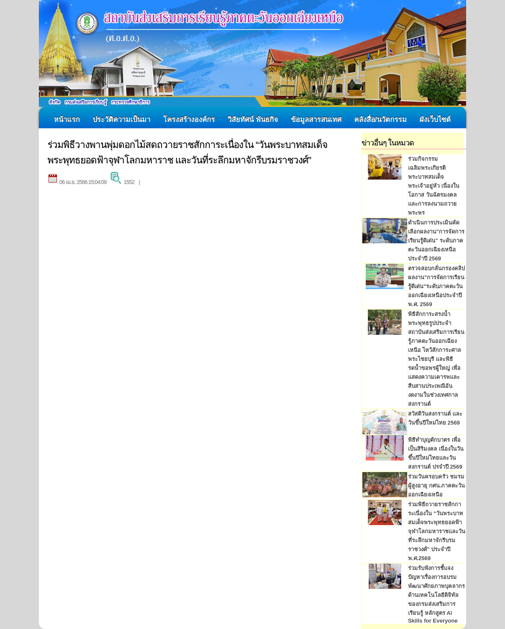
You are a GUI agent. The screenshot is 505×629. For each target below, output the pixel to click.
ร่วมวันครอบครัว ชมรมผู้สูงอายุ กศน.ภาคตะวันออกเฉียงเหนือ (436, 485)
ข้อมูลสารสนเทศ (316, 119)
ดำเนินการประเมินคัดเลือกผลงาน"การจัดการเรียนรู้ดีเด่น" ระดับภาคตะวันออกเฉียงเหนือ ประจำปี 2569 (436, 240)
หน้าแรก (67, 119)
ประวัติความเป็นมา (121, 119)
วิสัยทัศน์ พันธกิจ (253, 119)
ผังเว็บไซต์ (435, 119)
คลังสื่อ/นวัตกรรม (380, 119)
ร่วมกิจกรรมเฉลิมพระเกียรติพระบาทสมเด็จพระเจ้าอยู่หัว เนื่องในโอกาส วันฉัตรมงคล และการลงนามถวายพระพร (433, 186)
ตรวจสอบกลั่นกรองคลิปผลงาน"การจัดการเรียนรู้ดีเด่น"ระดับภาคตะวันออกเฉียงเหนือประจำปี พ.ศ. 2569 (436, 286)
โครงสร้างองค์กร (189, 119)
